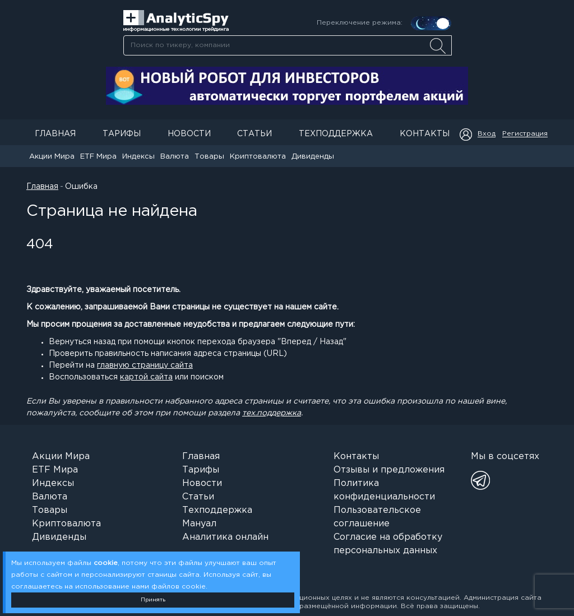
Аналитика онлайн (225, 537)
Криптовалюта (258, 157)
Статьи (254, 134)
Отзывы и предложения (389, 470)
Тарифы (122, 134)
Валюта (174, 157)
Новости (189, 134)
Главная (55, 134)
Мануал (199, 524)
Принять (153, 600)
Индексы (138, 157)
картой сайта (146, 377)
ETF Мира (98, 157)
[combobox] (287, 45)
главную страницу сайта (145, 365)
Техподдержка (336, 134)
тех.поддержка (271, 413)
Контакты (425, 134)
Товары (209, 157)
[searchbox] (287, 45)
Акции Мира (52, 157)
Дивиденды (312, 157)
